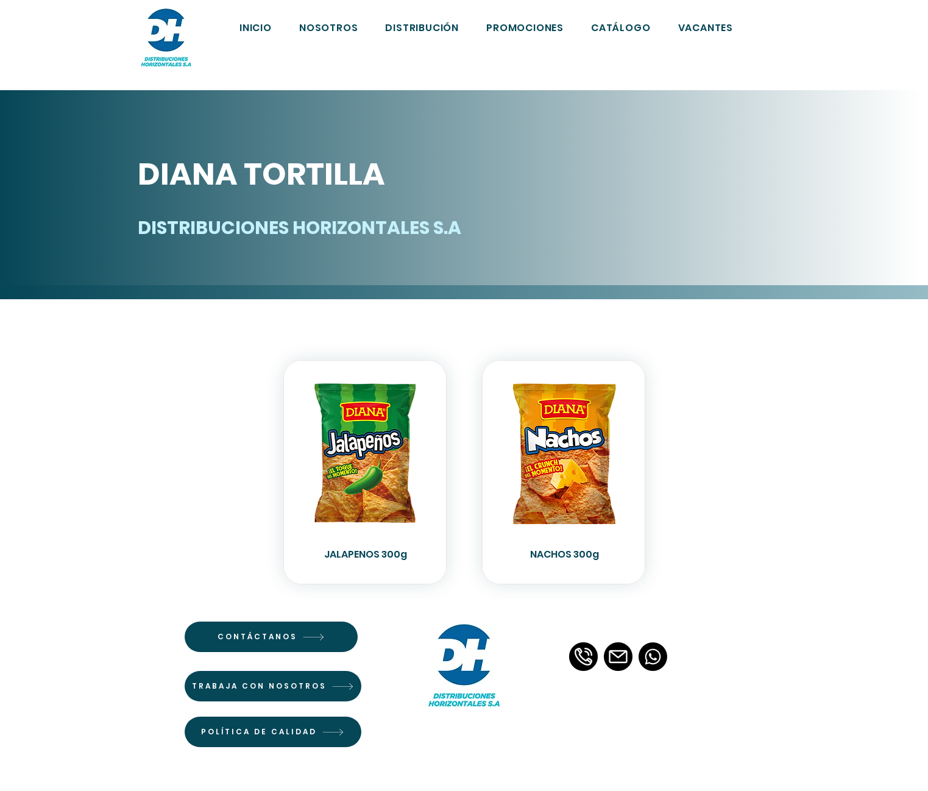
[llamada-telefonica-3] (583, 656)
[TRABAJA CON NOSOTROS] (273, 686)
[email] (618, 656)
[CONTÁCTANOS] (271, 637)
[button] (621, 27)
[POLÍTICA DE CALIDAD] (273, 732)
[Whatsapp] (653, 656)
